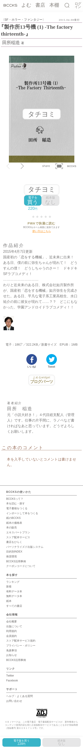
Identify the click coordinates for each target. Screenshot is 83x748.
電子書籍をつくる (16, 508)
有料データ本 (14, 591)
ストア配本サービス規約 (20, 640)
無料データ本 (14, 596)
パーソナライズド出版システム (24, 546)
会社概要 (11, 621)
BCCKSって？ (14, 498)
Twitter (10, 675)
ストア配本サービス (18, 537)
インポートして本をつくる (22, 513)
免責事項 (11, 650)
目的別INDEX (14, 551)
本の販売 (11, 527)
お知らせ (11, 655)
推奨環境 (11, 556)
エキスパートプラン (18, 532)
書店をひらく (14, 542)
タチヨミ (41, 189)
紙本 (9, 601)
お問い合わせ (14, 701)
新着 (9, 586)
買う (33, 200)
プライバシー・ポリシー (20, 645)
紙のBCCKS (13, 518)
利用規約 (11, 631)
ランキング (12, 581)
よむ (26, 5)
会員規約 (11, 636)
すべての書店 (14, 605)
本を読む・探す (15, 503)
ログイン (78, 5)
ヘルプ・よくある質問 (19, 696)
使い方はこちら (41, 231)
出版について (14, 626)
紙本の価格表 (14, 522)
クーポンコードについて (20, 566)
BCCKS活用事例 (16, 561)
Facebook (12, 680)
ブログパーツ (42, 380)
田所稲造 (11, 42)
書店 (40, 5)
